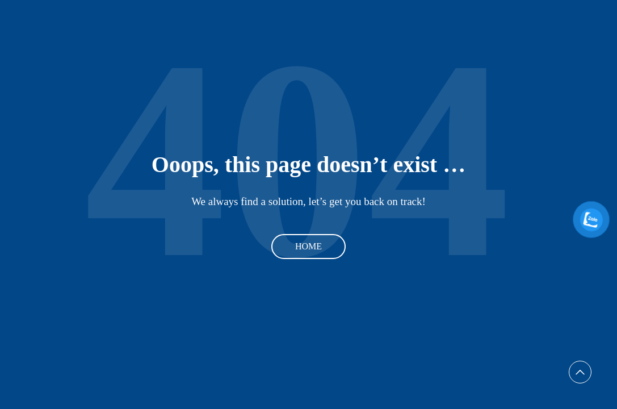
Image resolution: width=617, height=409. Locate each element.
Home (308, 246)
